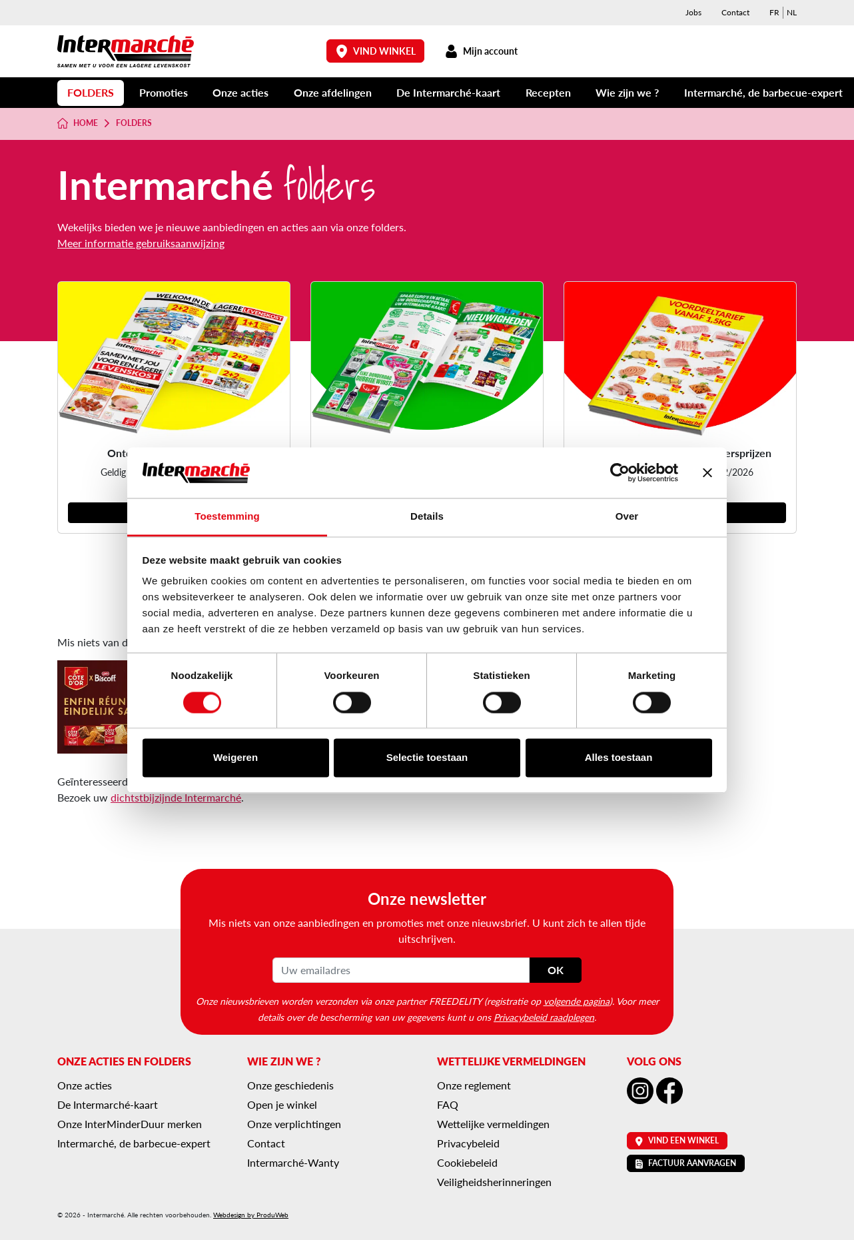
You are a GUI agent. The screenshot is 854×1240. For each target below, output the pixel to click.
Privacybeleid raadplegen (544, 1016)
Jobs (693, 12)
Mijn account (481, 51)
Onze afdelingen (333, 92)
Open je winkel (282, 1104)
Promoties (163, 92)
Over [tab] (627, 516)
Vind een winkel (677, 1140)
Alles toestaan (619, 758)
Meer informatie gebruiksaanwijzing (140, 243)
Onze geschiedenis (290, 1085)
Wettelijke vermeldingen (493, 1123)
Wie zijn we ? (627, 92)
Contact (735, 12)
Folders (90, 92)
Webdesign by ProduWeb (250, 1214)
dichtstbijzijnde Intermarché (176, 797)
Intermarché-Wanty (293, 1162)
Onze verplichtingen (294, 1123)
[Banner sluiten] (707, 472)
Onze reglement (474, 1085)
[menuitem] (774, 13)
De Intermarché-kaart (448, 92)
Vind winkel (375, 51)
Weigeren (235, 758)
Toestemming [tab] (227, 516)
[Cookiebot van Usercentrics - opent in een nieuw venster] (620, 472)
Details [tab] (427, 516)
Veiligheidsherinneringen (494, 1181)
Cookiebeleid (467, 1162)
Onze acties (240, 92)
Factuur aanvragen (686, 1163)
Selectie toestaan (427, 758)
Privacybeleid (468, 1143)
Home (77, 123)
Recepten (548, 92)
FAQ (447, 1104)
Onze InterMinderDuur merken (129, 1123)
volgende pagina (577, 1000)
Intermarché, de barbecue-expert (763, 92)
